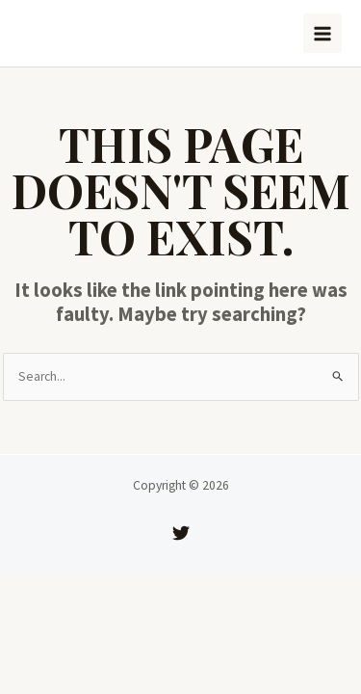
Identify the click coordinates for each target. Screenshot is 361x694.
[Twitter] (181, 533)
